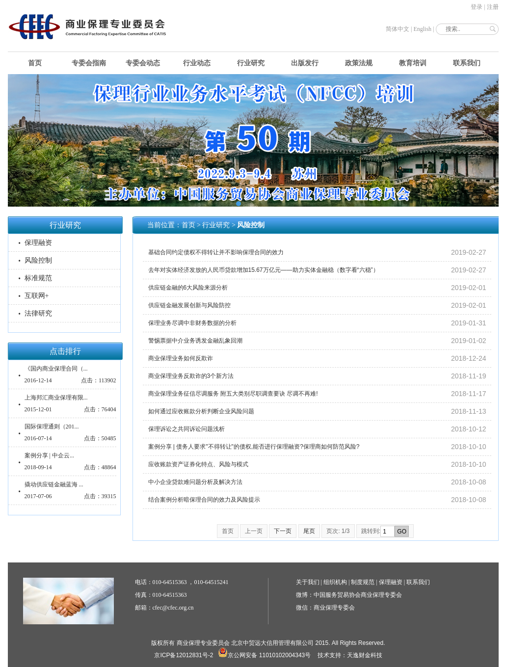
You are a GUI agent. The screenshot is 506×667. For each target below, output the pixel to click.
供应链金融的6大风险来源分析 (188, 287)
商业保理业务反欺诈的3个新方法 (191, 376)
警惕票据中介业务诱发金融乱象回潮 (195, 340)
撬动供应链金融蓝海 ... (54, 484)
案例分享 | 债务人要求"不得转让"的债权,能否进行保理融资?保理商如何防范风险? (254, 446)
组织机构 (335, 582)
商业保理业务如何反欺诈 (180, 358)
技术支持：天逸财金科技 (350, 655)
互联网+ (37, 295)
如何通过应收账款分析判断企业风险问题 (201, 411)
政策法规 (359, 63)
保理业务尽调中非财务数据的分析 (192, 323)
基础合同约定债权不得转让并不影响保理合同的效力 (216, 252)
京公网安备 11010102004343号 (264, 655)
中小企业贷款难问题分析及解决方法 (195, 482)
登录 (476, 6)
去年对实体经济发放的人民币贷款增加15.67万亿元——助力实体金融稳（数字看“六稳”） (263, 270)
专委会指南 (89, 63)
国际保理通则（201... (52, 426)
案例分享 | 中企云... (49, 455)
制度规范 (362, 582)
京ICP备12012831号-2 (183, 655)
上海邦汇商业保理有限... (56, 397)
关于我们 (308, 582)
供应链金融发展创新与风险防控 (189, 305)
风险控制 (38, 260)
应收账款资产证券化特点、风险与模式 (198, 464)
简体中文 (397, 29)
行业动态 (197, 63)
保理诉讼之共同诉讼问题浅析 (186, 429)
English (422, 29)
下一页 (283, 531)
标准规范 (38, 278)
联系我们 (466, 63)
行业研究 (251, 63)
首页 (35, 63)
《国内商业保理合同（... (56, 368)
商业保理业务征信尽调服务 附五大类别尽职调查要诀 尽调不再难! (233, 393)
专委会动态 (143, 63)
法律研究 (38, 313)
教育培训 (412, 63)
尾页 (309, 531)
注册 (493, 6)
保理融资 (38, 242)
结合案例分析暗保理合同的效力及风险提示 (204, 499)
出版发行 (305, 63)
